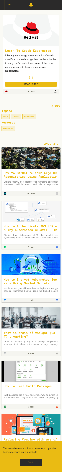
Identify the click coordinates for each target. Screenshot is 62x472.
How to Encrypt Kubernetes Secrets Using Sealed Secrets (30, 281)
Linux (5, 116)
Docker (16, 116)
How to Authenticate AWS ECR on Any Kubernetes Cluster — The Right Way (30, 229)
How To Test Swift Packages (28, 386)
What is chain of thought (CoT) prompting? (29, 334)
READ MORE (31, 84)
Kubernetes (29, 116)
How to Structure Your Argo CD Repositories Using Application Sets (30, 176)
